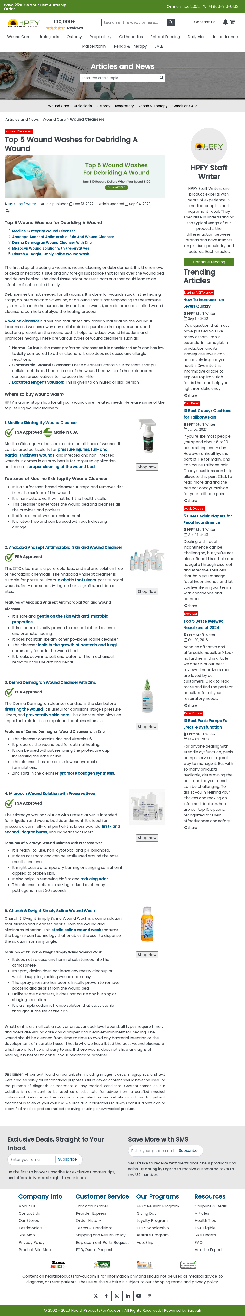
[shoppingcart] (232, 22)
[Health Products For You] (23, 22)
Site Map (27, 1235)
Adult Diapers (194, 508)
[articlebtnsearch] (122, 85)
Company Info (40, 1196)
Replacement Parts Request (102, 1242)
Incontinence (225, 36)
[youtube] (142, 1296)
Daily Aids (196, 36)
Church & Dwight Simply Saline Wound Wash (50, 254)
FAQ (199, 1242)
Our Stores (29, 1220)
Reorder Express (91, 1213)
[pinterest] (155, 1296)
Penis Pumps (193, 713)
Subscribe (67, 1159)
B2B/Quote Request (94, 1249)
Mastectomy (94, 46)
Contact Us (204, 22)
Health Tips (205, 1220)
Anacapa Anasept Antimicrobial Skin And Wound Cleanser (63, 236)
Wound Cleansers (19, 131)
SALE (159, 46)
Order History (88, 1220)
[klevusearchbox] (171, 22)
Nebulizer (190, 614)
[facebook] (102, 1296)
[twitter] (89, 1296)
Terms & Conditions (94, 1228)
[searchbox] (138, 22)
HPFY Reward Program (158, 1206)
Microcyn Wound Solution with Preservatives (50, 248)
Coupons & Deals (211, 1206)
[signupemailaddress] (31, 1159)
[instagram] (116, 1296)
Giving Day (146, 1213)
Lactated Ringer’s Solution (37, 382)
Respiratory (100, 36)
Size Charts (205, 1235)
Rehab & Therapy (130, 46)
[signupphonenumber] (152, 1151)
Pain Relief (191, 403)
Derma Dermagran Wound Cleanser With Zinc (52, 242)
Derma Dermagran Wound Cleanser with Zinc (52, 682)
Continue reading (209, 262)
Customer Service (102, 1196)
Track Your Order (92, 1206)
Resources (209, 1196)
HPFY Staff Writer (22, 203)
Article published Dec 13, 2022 (67, 203)
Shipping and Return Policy (101, 1235)
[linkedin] (129, 1296)
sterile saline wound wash (76, 930)
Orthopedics (131, 36)
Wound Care (19, 36)
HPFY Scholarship (153, 1228)
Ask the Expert (208, 1249)
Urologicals (48, 36)
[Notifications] (225, 22)
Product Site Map (35, 1249)
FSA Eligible (205, 1228)
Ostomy (74, 36)
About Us (27, 1206)
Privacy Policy (32, 1242)
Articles (202, 1213)
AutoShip (145, 1242)
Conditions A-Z (184, 105)
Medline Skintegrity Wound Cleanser (43, 231)
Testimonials (30, 1228)
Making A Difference (198, 292)
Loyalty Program (152, 1220)
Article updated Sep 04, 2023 (124, 203)
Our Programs (157, 1196)
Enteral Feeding (165, 36)
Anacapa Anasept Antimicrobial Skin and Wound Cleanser (65, 547)
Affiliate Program (153, 1235)
